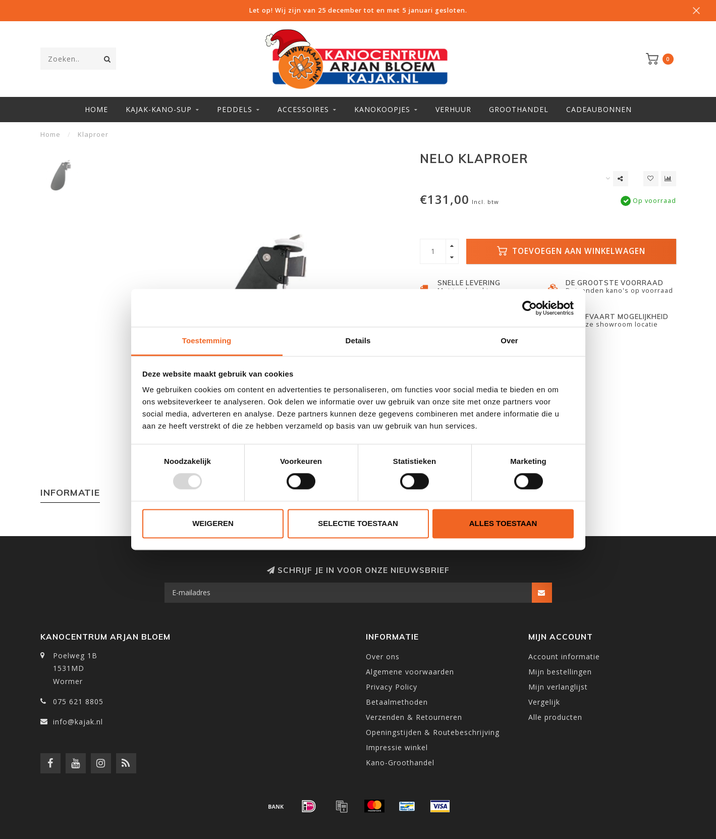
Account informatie (564, 656)
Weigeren (213, 523)
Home (96, 109)
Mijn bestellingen (560, 671)
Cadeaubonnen (599, 109)
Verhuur (453, 109)
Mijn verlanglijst (558, 687)
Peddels (234, 109)
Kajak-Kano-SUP (159, 109)
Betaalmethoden (397, 702)
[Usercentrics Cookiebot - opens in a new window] (529, 308)
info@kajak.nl (78, 721)
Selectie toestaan (358, 523)
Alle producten (555, 717)
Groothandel (518, 109)
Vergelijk (544, 702)
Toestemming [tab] (207, 340)
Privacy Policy (391, 687)
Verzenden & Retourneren (414, 717)
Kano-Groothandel (400, 762)
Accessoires (303, 109)
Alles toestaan (503, 523)
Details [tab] (358, 340)
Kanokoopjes (382, 109)
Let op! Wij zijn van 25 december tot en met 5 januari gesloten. (358, 10)
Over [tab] (509, 340)
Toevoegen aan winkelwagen (571, 251)
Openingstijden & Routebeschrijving (433, 732)
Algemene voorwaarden (410, 671)
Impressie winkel (397, 747)
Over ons (383, 656)
